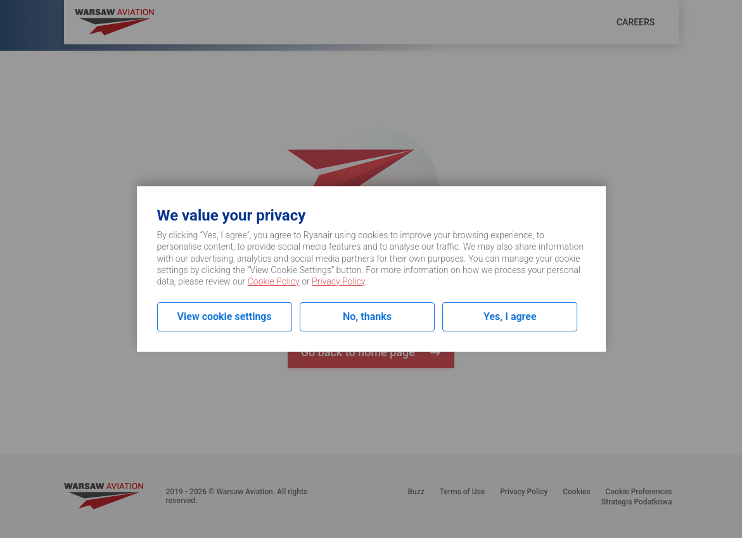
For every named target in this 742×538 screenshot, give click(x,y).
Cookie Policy (274, 281)
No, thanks (367, 317)
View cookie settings (224, 317)
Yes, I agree (510, 317)
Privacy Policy (338, 281)
